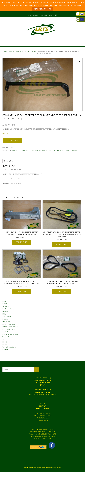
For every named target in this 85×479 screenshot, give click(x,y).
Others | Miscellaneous (10, 327)
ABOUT (42, 404)
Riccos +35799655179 (44, 390)
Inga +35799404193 (43, 392)
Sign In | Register (33, 15)
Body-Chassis (16, 150)
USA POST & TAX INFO (42, 9)
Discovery (5, 319)
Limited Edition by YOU (10, 334)
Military (5, 314)
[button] (42, 43)
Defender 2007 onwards (23, 51)
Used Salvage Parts (8, 329)
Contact (5, 350)
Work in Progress (8, 337)
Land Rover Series (8, 309)
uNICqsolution (57, 467)
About (4, 339)
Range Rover (6, 316)
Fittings (34, 51)
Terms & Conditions (9, 347)
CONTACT (42, 406)
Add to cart (13, 141)
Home (5, 51)
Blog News (5, 342)
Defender (11, 51)
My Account (6, 344)
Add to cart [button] (21, 242)
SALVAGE (5, 306)
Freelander (6, 322)
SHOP (4, 304)
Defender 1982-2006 (46, 150)
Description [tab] (8, 161)
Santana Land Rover (9, 324)
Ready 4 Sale (6, 332)
